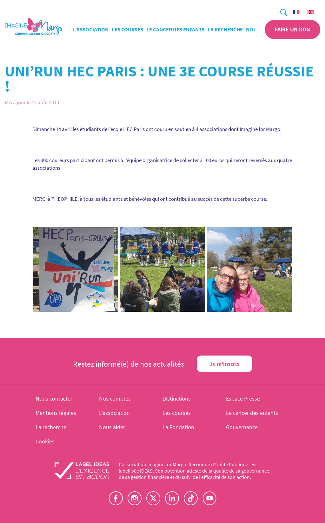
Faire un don (292, 29)
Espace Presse (243, 398)
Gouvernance (242, 427)
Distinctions (176, 398)
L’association (91, 29)
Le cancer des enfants (175, 29)
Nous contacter (54, 398)
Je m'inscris (224, 363)
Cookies (45, 441)
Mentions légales (56, 412)
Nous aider (112, 427)
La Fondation (178, 427)
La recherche (225, 29)
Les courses (127, 29)
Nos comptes (115, 398)
